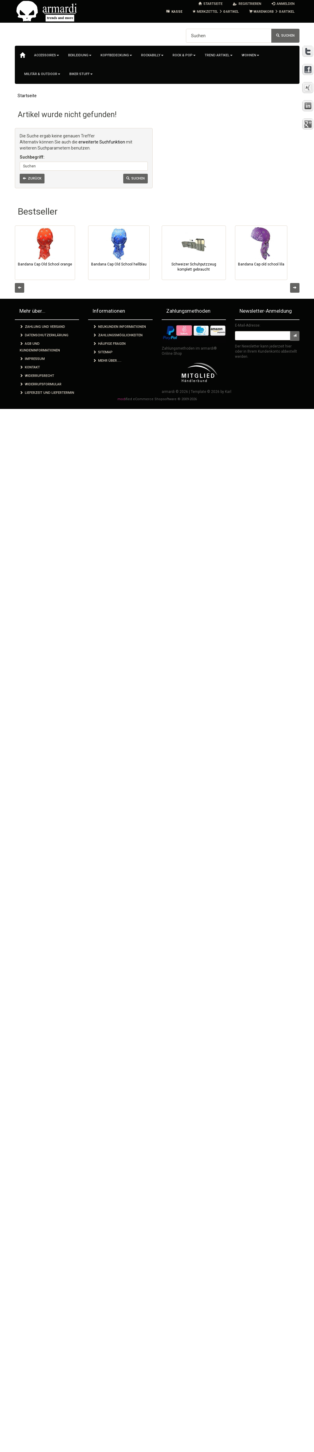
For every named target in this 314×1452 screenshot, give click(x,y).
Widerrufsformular (40, 384)
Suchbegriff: (32, 157)
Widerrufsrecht (37, 376)
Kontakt (30, 367)
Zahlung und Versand (42, 327)
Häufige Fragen (109, 344)
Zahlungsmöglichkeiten (118, 335)
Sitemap (103, 352)
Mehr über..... (107, 361)
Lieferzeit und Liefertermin (47, 393)
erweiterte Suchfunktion (101, 142)
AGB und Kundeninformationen (40, 347)
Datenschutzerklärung (44, 335)
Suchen (285, 36)
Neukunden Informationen (119, 327)
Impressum (32, 359)
